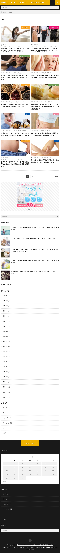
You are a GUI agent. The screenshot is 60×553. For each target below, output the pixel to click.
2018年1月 (6, 336)
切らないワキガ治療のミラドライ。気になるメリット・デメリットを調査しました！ (15, 77)
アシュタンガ (6, 46)
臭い (21, 72)
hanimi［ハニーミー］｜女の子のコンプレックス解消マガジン (35, 545)
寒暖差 (47, 72)
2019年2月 (6, 301)
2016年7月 (6, 351)
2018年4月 (6, 321)
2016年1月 (6, 382)
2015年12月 (7, 387)
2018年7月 (6, 306)
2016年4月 (6, 366)
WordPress (29, 549)
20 (32, 176)
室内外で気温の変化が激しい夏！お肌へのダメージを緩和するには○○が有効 (45, 76)
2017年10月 (7, 346)
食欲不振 (24, 130)
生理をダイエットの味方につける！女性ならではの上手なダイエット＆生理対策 (15, 134)
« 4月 (4, 481)
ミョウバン (44, 101)
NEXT (56, 176)
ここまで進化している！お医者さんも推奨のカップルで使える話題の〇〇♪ (33, 238)
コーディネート (36, 46)
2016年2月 (6, 377)
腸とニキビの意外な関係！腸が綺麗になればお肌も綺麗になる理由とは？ (45, 134)
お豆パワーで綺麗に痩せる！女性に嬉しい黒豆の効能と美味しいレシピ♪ (15, 105)
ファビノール (18, 159)
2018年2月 (6, 331)
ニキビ (56, 56)
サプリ (4, 159)
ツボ (42, 157)
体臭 (49, 101)
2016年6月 (6, 356)
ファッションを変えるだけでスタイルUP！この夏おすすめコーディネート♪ (44, 50)
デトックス (14, 46)
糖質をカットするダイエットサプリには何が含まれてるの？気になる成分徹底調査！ (15, 164)
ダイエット (25, 27)
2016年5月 (6, 361)
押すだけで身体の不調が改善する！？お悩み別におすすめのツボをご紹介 (45, 161)
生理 (27, 114)
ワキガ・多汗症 (24, 56)
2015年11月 (7, 392)
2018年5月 (6, 316)
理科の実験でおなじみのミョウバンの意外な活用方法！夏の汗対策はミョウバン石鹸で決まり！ (45, 106)
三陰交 (46, 157)
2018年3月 (6, 326)
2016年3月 (6, 372)
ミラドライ (14, 72)
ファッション (53, 46)
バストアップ (54, 27)
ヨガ (19, 46)
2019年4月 (6, 296)
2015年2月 (6, 397)
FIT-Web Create (45, 547)
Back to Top (30, 443)
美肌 (46, 130)
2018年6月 (6, 311)
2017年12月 (7, 341)
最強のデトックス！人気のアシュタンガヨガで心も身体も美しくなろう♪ (15, 50)
